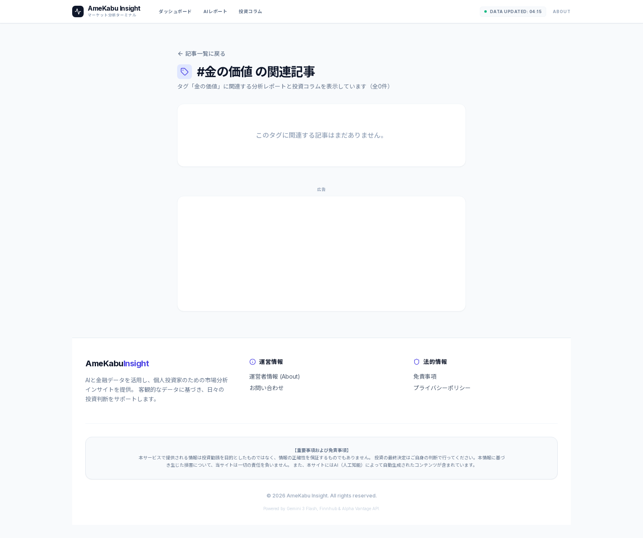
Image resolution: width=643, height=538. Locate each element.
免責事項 (424, 376)
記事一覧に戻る (201, 53)
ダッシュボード (175, 11)
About (562, 11)
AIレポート (215, 11)
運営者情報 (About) (274, 376)
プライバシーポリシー (442, 387)
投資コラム (250, 11)
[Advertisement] (321, 253)
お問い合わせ (266, 387)
